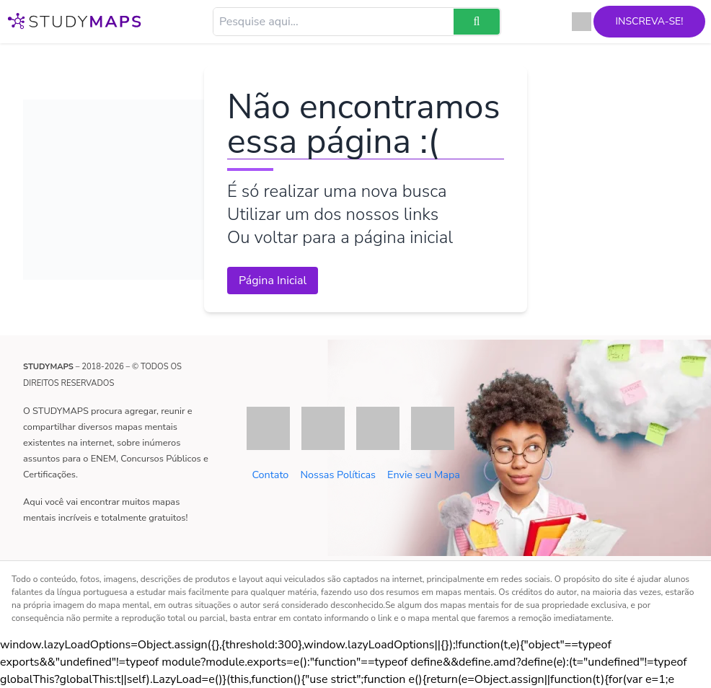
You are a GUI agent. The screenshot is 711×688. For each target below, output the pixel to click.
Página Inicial (272, 280)
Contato (270, 474)
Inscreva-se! (630, 21)
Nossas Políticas (338, 474)
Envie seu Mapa (423, 474)
